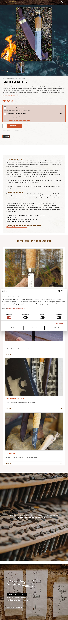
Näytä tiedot (59, 323)
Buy (61, 354)
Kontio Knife (21, 78)
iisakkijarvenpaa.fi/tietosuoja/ (16, 308)
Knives (4, 78)
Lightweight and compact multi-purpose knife (19, 348)
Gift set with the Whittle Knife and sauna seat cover (20, 402)
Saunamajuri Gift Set (15, 398)
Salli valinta (34, 327)
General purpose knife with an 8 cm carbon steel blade (21, 457)
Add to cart (14, 126)
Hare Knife (10, 453)
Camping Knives (12, 78)
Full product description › (10, 96)
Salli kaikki (56, 327)
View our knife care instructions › (16, 227)
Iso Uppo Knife (12, 344)
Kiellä (12, 327)
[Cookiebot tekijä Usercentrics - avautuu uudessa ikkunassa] (59, 291)
